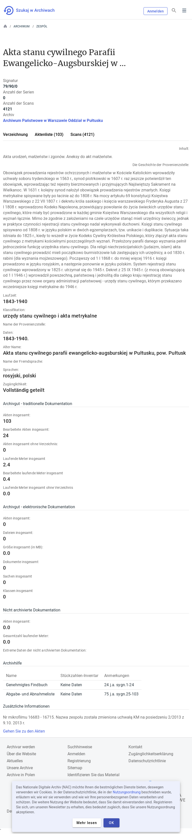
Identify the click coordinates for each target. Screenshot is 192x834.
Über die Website (21, 753)
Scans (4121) (82, 134)
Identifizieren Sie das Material (94, 774)
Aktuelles (15, 760)
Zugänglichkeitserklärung (150, 753)
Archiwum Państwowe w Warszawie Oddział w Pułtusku (53, 120)
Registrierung (79, 760)
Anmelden (155, 11)
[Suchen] (174, 10)
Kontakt (135, 747)
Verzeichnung (15, 134)
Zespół (41, 26)
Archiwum (22, 26)
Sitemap (75, 767)
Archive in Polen (21, 774)
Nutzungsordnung (126, 792)
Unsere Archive (20, 767)
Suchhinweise (80, 747)
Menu (184, 10)
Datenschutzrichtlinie (147, 760)
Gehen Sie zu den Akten (24, 731)
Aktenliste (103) (49, 134)
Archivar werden (21, 747)
